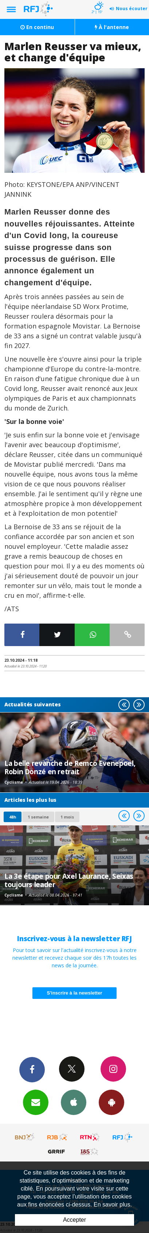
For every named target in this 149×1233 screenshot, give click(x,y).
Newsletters (35, 1102)
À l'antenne (112, 27)
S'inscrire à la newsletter (74, 993)
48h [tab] (12, 817)
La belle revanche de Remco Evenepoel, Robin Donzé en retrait (69, 767)
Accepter (74, 1220)
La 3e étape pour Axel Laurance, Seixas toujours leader (68, 880)
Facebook (32, 1069)
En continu (37, 27)
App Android (111, 1102)
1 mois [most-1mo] (67, 817)
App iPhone (73, 1102)
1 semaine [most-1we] (38, 817)
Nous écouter (132, 8)
